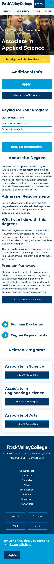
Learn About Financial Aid (16, 123)
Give (48, 11)
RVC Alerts (27, 504)
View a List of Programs (27, 95)
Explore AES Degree (27, 401)
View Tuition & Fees (13, 117)
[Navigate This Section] (25, 59)
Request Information (26, 146)
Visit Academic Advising (27, 299)
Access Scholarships (13, 129)
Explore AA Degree (27, 424)
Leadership (27, 475)
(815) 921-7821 (17, 458)
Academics (17, 30)
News (27, 485)
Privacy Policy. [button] (20, 544)
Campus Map (27, 471)
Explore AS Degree (27, 375)
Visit (36, 11)
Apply (6, 11)
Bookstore (27, 499)
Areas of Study (33, 30)
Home (5, 30)
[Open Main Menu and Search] (49, 4)
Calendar (27, 480)
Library (27, 494)
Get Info (22, 11)
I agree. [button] (12, 555)
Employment (27, 489)
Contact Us (35, 458)
